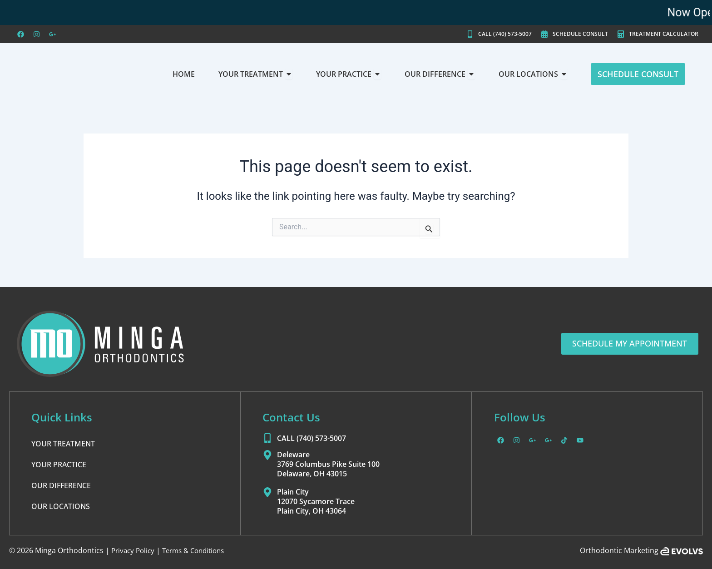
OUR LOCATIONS (60, 506)
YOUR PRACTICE (58, 465)
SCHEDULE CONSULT (580, 34)
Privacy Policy (134, 550)
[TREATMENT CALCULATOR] (620, 34)
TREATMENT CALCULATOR (663, 34)
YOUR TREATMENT (63, 444)
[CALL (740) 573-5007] (470, 34)
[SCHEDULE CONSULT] (544, 34)
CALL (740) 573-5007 (505, 34)
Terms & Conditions (199, 550)
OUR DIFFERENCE (61, 485)
